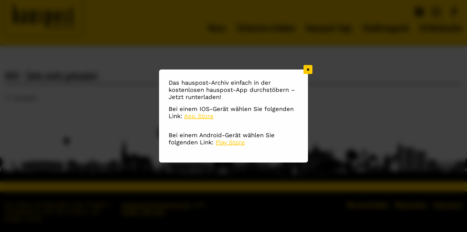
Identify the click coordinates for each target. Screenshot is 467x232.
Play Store (230, 142)
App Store (199, 116)
